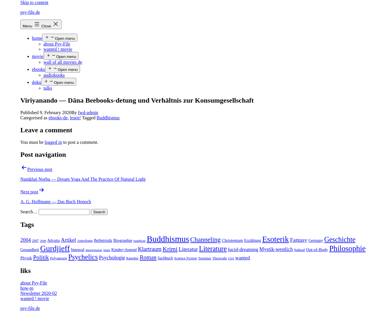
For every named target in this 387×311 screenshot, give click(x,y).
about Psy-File (57, 44)
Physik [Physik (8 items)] (26, 258)
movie (38, 56)
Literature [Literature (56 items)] (213, 248)
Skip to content (34, 2)
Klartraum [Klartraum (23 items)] (150, 249)
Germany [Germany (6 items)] (316, 240)
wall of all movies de (63, 62)
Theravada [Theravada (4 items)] (219, 258)
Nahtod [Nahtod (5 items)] (299, 250)
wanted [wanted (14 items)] (242, 258)
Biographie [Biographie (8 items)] (122, 240)
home (37, 38)
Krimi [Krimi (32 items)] (170, 249)
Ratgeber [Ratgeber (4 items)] (132, 258)
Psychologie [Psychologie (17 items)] (112, 258)
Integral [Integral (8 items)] (77, 249)
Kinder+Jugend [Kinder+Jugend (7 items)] (124, 249)
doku (36, 82)
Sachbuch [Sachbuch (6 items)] (165, 258)
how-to (26, 288)
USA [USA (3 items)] (231, 258)
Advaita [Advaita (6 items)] (53, 240)
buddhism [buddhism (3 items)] (139, 240)
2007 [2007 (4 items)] (35, 241)
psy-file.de (30, 12)
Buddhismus (108, 117)
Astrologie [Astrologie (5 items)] (85, 241)
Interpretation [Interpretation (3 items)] (93, 250)
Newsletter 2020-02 (38, 293)
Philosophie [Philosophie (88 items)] (347, 248)
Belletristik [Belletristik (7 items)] (103, 240)
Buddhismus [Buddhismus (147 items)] (168, 239)
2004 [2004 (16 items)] (25, 240)
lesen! (75, 117)
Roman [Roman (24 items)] (148, 257)
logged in (53, 142)
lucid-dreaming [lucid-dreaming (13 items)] (243, 249)
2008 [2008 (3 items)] (43, 240)
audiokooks (54, 75)
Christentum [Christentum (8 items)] (232, 240)
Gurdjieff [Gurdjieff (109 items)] (55, 248)
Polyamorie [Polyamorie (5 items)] (58, 258)
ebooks (38, 69)
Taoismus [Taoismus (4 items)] (204, 258)
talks (48, 88)
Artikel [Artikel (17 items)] (68, 240)
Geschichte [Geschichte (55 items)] (339, 239)
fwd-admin (88, 112)
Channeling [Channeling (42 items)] (205, 239)
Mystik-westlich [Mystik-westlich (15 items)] (276, 249)
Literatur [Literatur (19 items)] (188, 249)
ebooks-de (58, 117)
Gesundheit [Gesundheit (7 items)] (29, 249)
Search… (29, 211)
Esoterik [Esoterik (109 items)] (275, 239)
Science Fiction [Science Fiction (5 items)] (185, 258)
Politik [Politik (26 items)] (41, 257)
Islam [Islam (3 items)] (106, 250)
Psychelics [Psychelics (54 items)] (83, 257)
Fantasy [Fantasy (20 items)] (298, 240)
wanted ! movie (58, 49)
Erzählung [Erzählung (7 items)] (252, 240)
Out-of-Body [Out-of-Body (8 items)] (317, 249)
